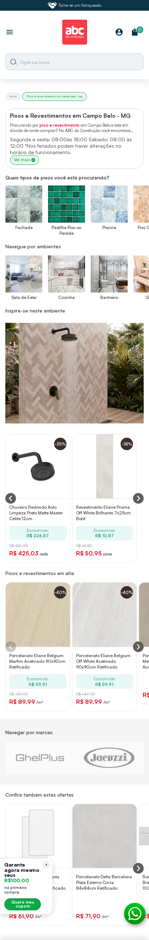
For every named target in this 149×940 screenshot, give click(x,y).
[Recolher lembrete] (46, 865)
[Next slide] (138, 646)
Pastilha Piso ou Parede (66, 230)
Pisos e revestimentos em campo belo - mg (54, 96)
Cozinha (66, 297)
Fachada (24, 227)
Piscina (109, 227)
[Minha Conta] (119, 32)
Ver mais (24, 159)
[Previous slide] (10, 646)
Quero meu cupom (22, 904)
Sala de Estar (24, 297)
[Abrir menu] (9, 33)
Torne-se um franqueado (75, 5)
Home (13, 96)
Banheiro (109, 297)
